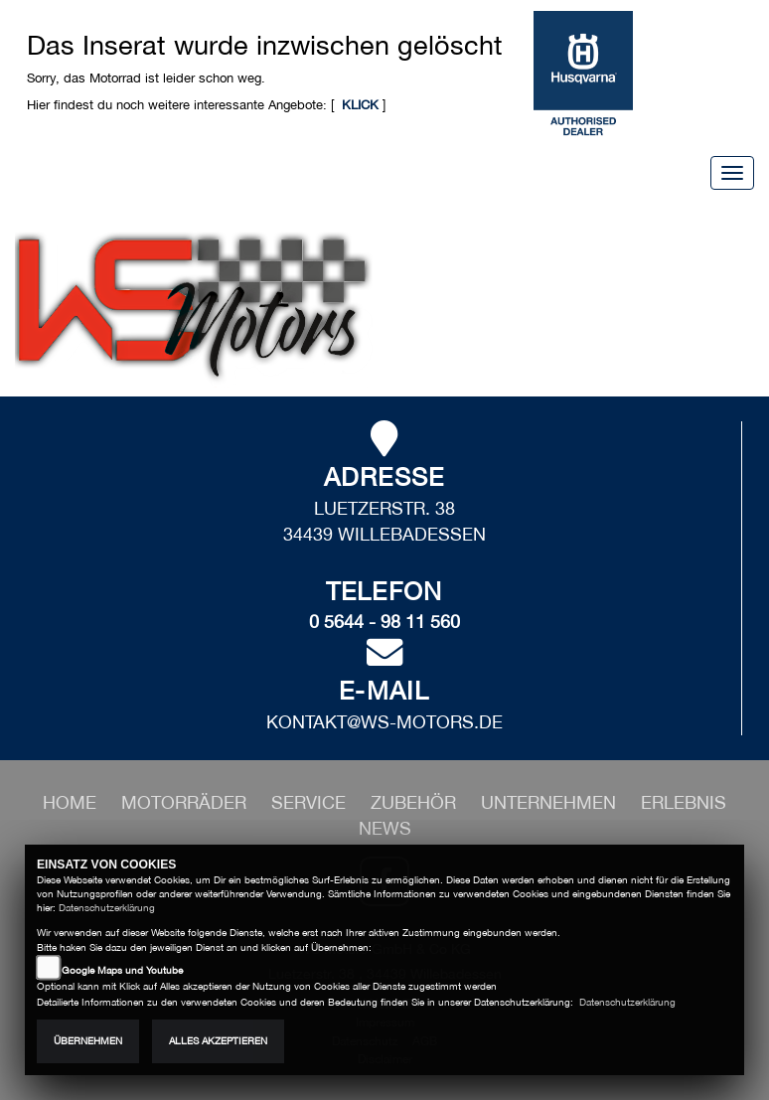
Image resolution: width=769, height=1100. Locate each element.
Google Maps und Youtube (122, 970)
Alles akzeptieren (218, 1040)
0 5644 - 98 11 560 (384, 621)
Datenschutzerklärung (107, 907)
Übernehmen (88, 1040)
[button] (186, 802)
